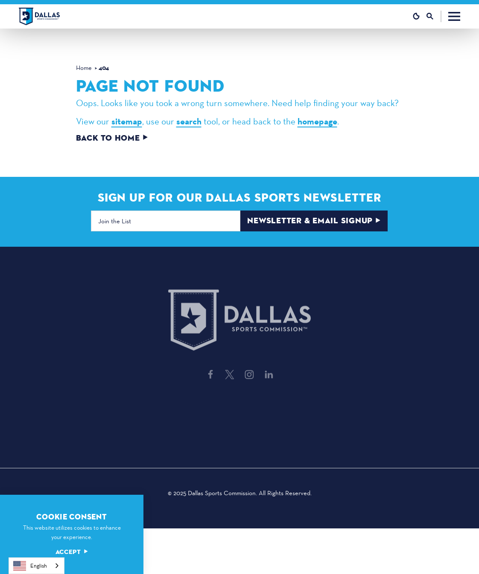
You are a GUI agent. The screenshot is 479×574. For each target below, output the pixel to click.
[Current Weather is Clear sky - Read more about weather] (416, 16)
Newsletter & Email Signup (314, 221)
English (30, 566)
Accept (71, 552)
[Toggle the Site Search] (433, 16)
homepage (317, 121)
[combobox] (36, 565)
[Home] (39, 16)
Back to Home (112, 138)
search (189, 121)
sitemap (126, 121)
